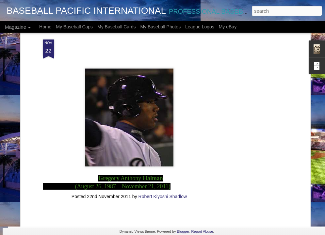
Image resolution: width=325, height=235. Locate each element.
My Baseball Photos (160, 26)
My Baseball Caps (74, 26)
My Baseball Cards (116, 26)
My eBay (227, 26)
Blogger (183, 231)
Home (45, 26)
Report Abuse (202, 231)
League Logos (199, 26)
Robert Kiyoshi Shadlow (162, 147)
